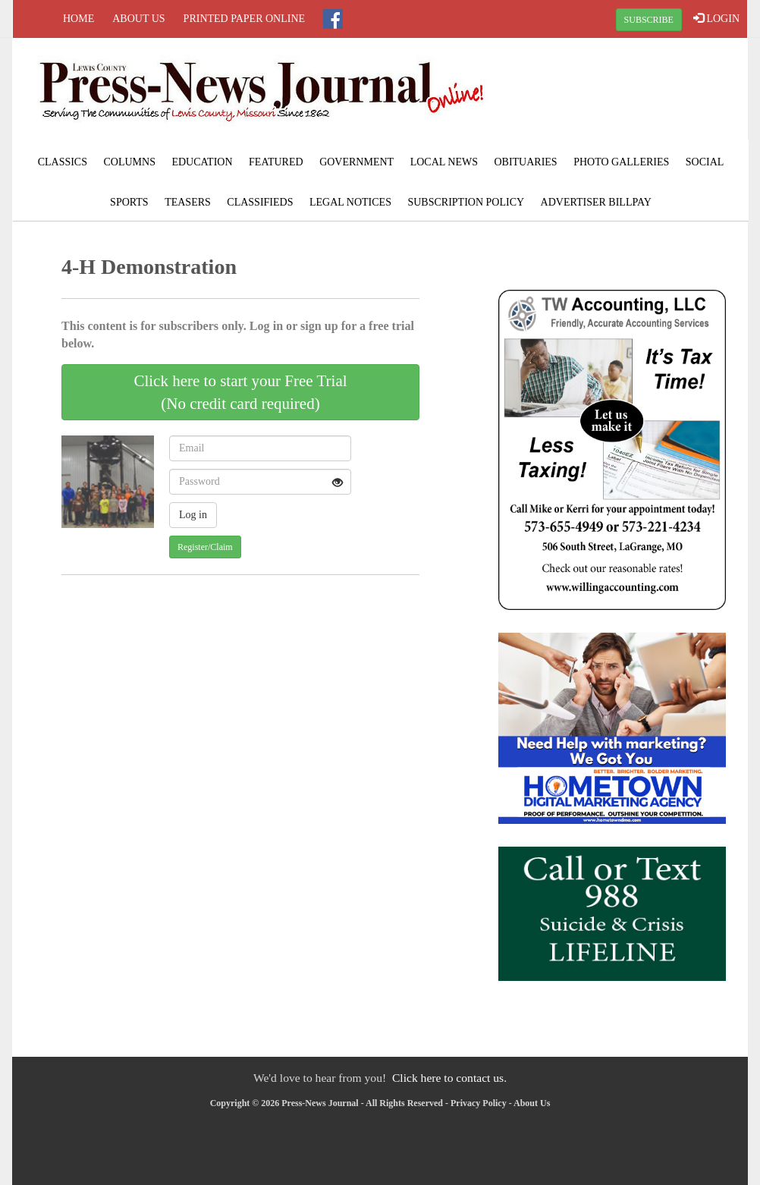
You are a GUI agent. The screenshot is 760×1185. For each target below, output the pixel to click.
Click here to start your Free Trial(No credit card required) (240, 392)
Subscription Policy (465, 202)
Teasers (188, 202)
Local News (444, 162)
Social (705, 162)
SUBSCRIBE (649, 19)
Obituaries (525, 162)
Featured (276, 162)
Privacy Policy (479, 1103)
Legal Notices (350, 202)
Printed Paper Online (245, 18)
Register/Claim (205, 547)
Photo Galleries (621, 162)
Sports (129, 202)
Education (201, 162)
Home (78, 18)
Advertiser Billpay (596, 202)
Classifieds (260, 202)
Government (356, 162)
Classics (62, 162)
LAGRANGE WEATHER (624, 94)
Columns (129, 162)
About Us (138, 18)
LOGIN (716, 18)
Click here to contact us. (449, 1077)
